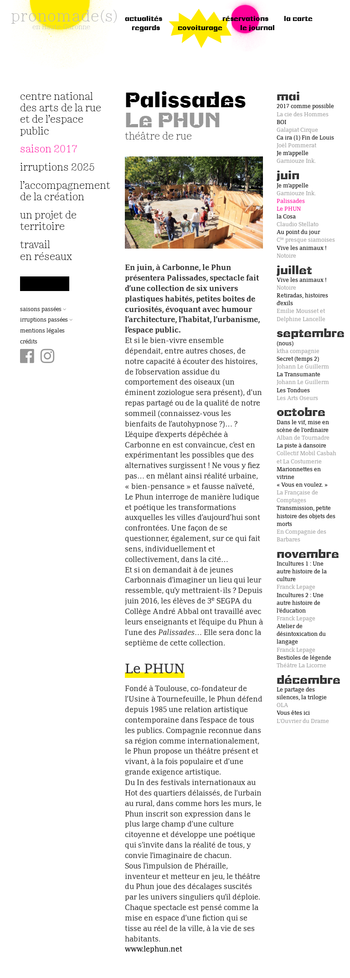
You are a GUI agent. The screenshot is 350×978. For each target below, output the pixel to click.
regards (146, 28)
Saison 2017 (48, 149)
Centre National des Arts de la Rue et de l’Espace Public (60, 114)
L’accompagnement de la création (61, 191)
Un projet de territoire (48, 221)
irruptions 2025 (57, 167)
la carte (298, 19)
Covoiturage (200, 28)
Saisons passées (43, 309)
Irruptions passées (46, 320)
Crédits (28, 342)
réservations (245, 19)
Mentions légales (42, 331)
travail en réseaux (46, 250)
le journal (257, 28)
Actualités (143, 19)
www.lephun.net (153, 949)
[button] (135, 202)
